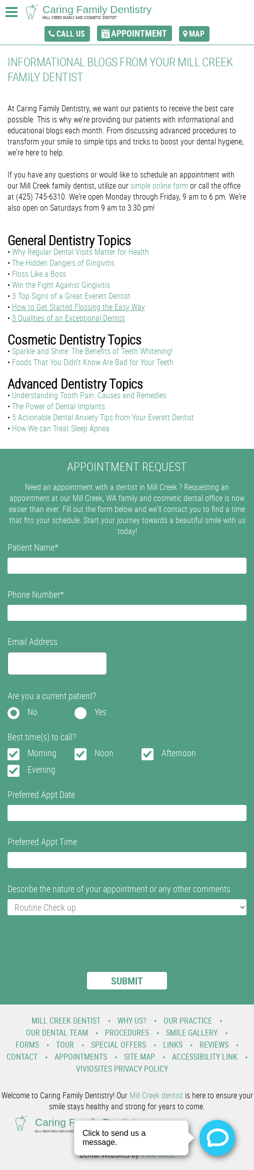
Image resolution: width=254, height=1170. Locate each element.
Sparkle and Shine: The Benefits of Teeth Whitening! (92, 351)
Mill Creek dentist (156, 1095)
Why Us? (132, 1020)
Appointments (80, 1056)
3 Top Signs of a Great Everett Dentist (71, 295)
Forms (27, 1044)
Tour (65, 1044)
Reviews (214, 1044)
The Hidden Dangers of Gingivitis (63, 262)
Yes (100, 712)
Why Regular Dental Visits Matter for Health (80, 251)
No (33, 712)
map (196, 33)
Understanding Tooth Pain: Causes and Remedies (89, 395)
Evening (42, 769)
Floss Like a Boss (39, 273)
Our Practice (188, 1020)
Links (172, 1044)
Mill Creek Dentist (66, 1020)
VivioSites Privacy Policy (122, 1068)
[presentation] (84, 949)
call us (70, 33)
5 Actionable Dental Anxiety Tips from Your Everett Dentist (103, 417)
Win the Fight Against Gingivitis (61, 284)
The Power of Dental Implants (58, 406)
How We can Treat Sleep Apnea (61, 428)
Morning (42, 753)
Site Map (139, 1056)
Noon (104, 753)
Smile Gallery (192, 1032)
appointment (139, 33)
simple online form (159, 185)
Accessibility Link (205, 1056)
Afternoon (179, 753)
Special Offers (118, 1044)
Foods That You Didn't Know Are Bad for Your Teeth (93, 362)
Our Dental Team (57, 1032)
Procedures (127, 1032)
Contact (22, 1056)
